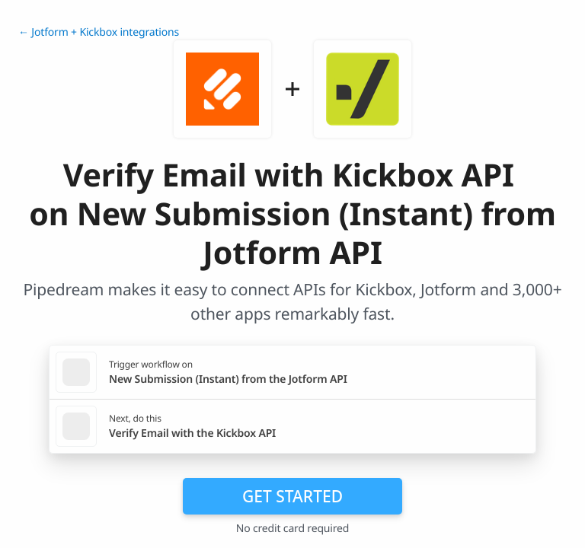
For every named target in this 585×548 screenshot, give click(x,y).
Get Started (292, 496)
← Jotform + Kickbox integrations (98, 32)
